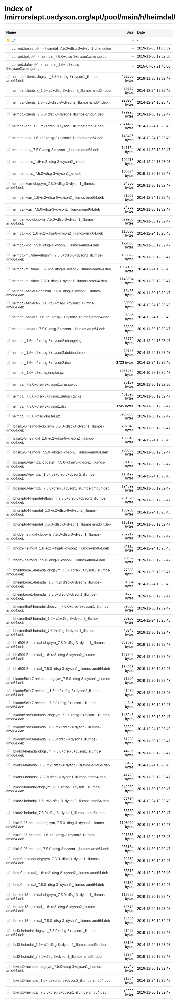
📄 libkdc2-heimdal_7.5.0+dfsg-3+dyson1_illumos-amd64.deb (55, 813)
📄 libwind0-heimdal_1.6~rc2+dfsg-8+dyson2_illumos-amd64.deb (58, 980)
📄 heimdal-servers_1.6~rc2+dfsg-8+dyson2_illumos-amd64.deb (57, 317)
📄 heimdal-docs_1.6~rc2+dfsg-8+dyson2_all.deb (45, 162)
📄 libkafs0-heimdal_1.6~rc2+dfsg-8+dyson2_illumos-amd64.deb (58, 765)
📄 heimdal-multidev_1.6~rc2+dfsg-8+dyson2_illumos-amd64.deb (58, 269)
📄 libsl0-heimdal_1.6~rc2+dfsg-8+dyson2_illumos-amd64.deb (56, 945)
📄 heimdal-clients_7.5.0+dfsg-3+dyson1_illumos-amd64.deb (55, 114)
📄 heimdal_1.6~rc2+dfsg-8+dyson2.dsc (38, 363)
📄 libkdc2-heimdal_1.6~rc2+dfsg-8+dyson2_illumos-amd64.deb (57, 801)
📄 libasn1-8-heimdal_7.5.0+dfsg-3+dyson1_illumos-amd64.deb (57, 452)
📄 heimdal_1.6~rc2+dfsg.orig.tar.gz (35, 372)
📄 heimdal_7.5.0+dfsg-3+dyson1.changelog (42, 384)
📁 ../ (10, 40)
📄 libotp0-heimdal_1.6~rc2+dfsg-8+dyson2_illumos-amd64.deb (57, 873)
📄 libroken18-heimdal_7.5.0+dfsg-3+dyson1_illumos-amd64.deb (58, 921)
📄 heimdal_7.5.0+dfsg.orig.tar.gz (33, 416)
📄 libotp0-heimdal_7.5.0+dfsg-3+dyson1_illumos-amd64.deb (55, 885)
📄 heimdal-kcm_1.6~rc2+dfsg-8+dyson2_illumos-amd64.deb (55, 197)
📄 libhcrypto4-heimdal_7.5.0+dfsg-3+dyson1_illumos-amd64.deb (58, 524)
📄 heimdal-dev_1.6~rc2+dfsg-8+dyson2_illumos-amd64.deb (54, 138)
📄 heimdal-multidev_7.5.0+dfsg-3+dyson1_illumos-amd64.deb (56, 281)
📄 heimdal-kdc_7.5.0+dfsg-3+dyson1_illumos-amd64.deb (52, 245)
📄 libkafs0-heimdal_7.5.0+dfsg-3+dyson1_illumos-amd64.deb (56, 777)
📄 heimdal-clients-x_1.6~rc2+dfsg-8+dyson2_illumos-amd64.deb (58, 90)
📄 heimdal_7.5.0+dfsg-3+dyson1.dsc (36, 406)
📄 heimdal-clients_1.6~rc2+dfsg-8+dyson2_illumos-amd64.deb (57, 102)
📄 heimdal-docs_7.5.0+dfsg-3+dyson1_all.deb (43, 173)
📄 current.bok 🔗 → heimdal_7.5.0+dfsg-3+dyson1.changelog (56, 56)
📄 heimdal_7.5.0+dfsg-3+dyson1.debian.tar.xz (43, 396)
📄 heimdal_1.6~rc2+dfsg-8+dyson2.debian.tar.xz (45, 353)
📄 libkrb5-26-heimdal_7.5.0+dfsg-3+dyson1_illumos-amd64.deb (57, 849)
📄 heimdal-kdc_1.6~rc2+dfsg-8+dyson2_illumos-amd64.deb (54, 233)
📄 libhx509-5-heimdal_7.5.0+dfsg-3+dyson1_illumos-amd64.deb (58, 669)
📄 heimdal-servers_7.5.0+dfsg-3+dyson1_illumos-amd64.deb (55, 329)
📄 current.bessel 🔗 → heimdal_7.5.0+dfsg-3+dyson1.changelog (58, 48)
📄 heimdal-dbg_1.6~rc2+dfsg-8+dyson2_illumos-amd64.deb (55, 126)
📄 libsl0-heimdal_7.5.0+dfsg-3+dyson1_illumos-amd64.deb (54, 956)
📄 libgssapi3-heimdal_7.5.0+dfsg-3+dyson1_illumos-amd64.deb (57, 488)
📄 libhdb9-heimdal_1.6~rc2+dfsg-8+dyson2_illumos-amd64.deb (57, 548)
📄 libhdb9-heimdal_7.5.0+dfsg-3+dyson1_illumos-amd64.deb (55, 560)
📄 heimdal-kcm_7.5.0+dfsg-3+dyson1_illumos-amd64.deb (53, 209)
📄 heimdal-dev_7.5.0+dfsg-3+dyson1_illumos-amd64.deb (52, 150)
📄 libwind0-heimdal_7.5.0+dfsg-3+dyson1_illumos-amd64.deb (56, 992)
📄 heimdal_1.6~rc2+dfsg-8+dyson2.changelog (44, 341)
